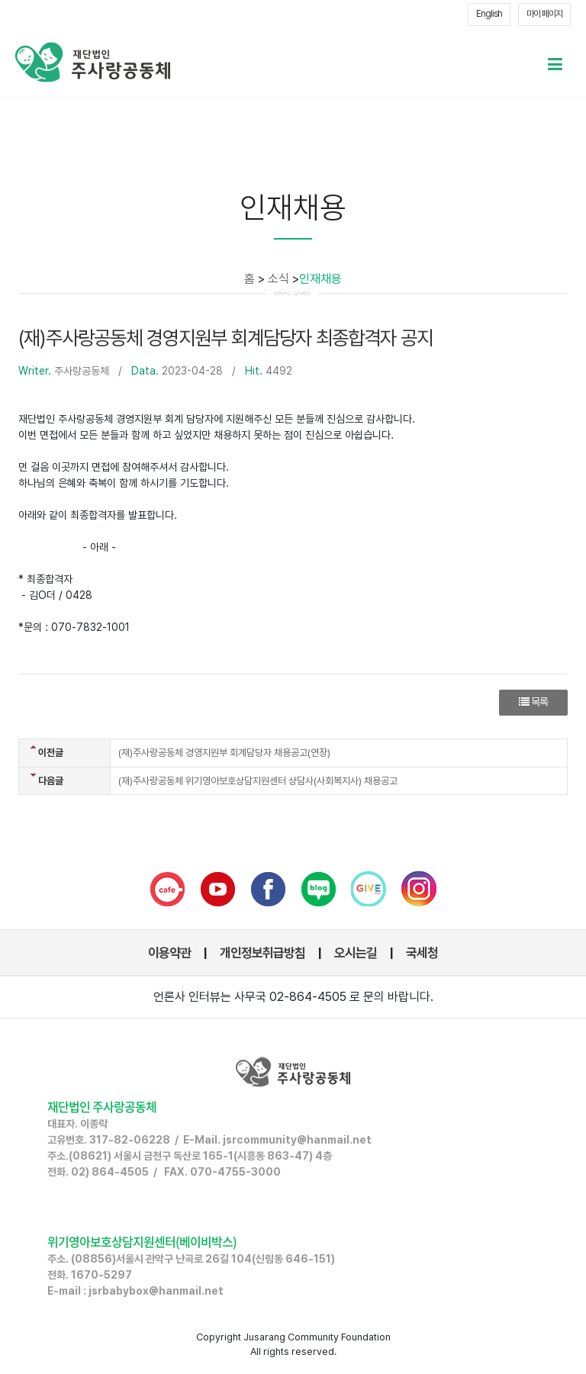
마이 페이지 (544, 13)
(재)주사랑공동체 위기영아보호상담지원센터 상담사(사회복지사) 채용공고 (258, 781)
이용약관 (169, 953)
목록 (533, 702)
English (489, 13)
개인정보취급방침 (262, 953)
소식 (278, 279)
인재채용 (320, 279)
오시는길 (355, 953)
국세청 (422, 953)
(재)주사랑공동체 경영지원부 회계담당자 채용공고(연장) (224, 752)
